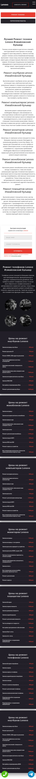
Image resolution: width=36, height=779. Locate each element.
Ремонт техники (17, 15)
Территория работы (18, 21)
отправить (18, 251)
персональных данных (16, 256)
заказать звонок (20, 4)
